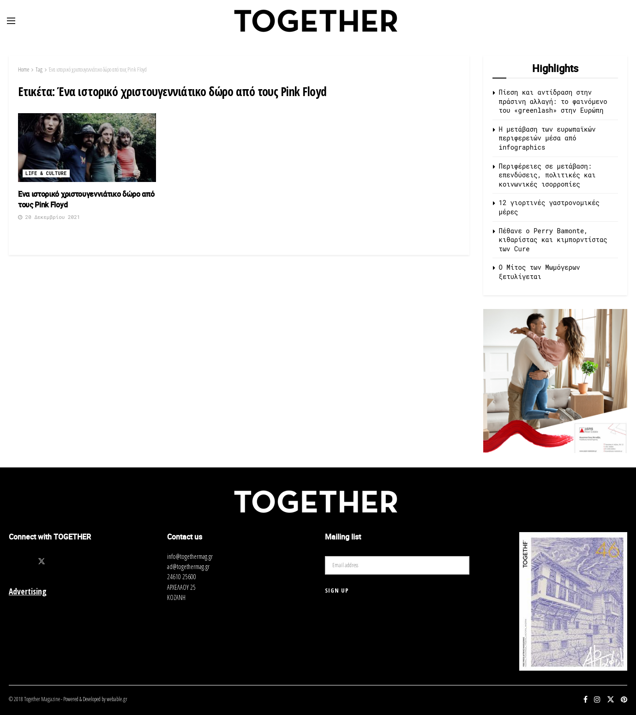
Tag (39, 69)
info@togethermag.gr (190, 556)
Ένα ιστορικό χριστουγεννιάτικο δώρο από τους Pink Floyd (98, 69)
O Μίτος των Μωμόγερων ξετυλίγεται (539, 272)
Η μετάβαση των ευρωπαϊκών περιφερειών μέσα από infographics (547, 138)
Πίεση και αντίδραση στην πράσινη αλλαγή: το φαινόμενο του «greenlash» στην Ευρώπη (553, 101)
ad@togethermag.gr (188, 566)
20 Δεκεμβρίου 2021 (49, 216)
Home (23, 69)
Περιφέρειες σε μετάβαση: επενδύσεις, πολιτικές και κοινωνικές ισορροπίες (547, 175)
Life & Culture (46, 173)
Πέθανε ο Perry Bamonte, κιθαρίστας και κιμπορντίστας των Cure (553, 239)
